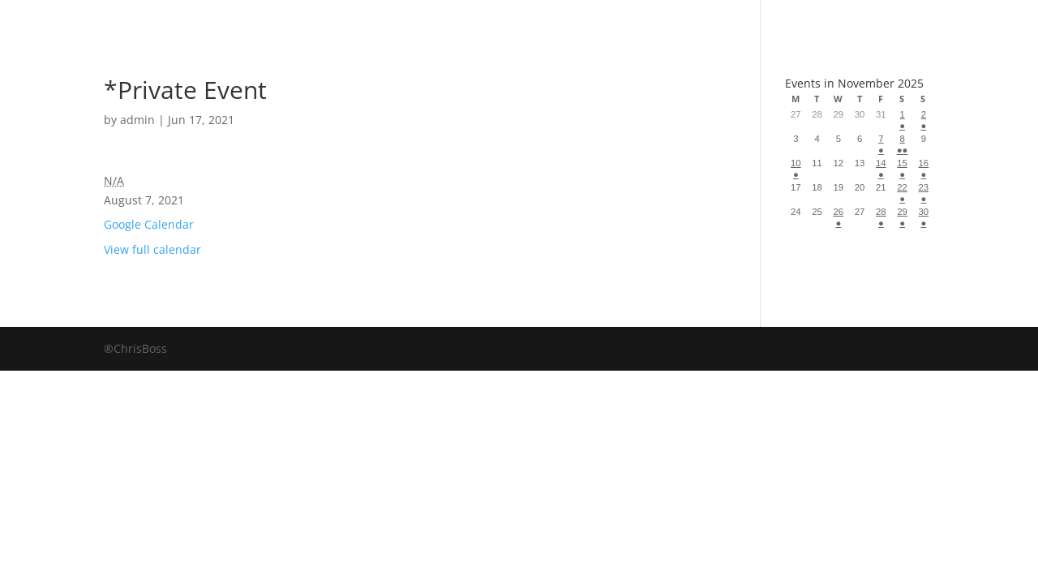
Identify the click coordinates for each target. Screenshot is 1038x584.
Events (666, 20)
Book (362, 20)
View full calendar (152, 249)
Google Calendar (149, 224)
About (566, 20)
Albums (461, 20)
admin (137, 119)
